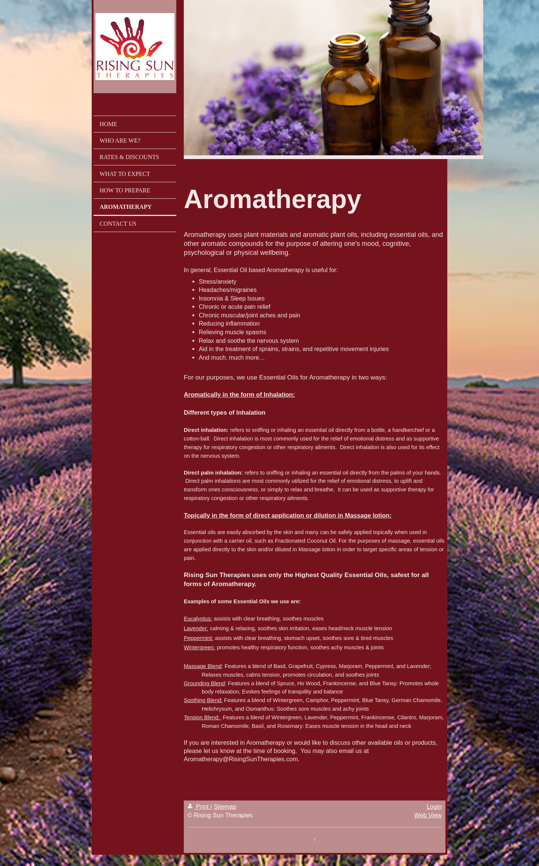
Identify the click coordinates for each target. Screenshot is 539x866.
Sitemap (225, 806)
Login (434, 806)
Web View (428, 815)
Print (199, 806)
